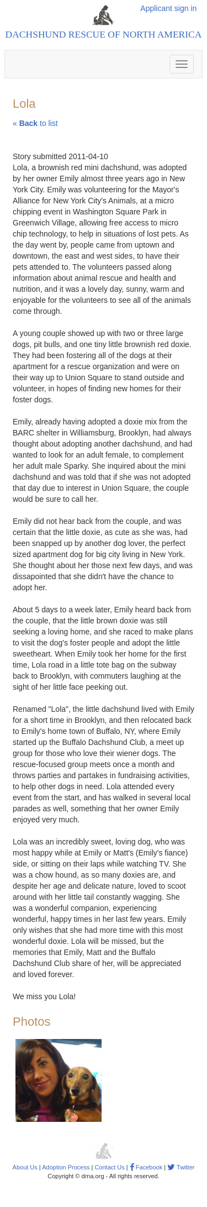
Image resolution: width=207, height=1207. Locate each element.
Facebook (146, 1167)
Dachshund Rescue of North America (104, 34)
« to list (35, 123)
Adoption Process (65, 1167)
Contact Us (109, 1167)
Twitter (180, 1167)
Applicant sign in (168, 8)
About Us (25, 1167)
